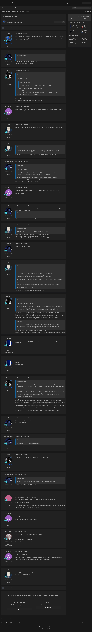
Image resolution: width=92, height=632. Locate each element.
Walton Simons (8, 52)
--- (8, 493)
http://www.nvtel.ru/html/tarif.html (23, 420)
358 (8, 118)
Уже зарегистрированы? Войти (72, 3)
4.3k (8, 137)
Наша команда (18, 7)
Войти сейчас (48, 607)
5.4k (8, 83)
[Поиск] (76, 8)
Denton (8, 70)
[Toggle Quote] (17, 55)
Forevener (8, 338)
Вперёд (11, 27)
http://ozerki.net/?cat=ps (21, 98)
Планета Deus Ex (7, 3)
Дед (11, 20)
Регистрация (86, 2)
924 (8, 350)
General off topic (19, 22)
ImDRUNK (86, 25)
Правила (10, 7)
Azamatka (8, 106)
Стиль (46, 626)
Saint (8, 125)
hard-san (8, 531)
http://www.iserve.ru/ (20, 497)
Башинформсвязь (19, 364)
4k (8, 46)
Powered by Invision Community (46, 629)
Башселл (17, 362)
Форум (4, 8)
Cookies (51, 626)
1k (9, 505)
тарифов (30, 341)
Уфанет (17, 365)
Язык (40, 626)
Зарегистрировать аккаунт (19, 609)
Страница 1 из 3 (21, 27)
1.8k (8, 64)
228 (8, 544)
